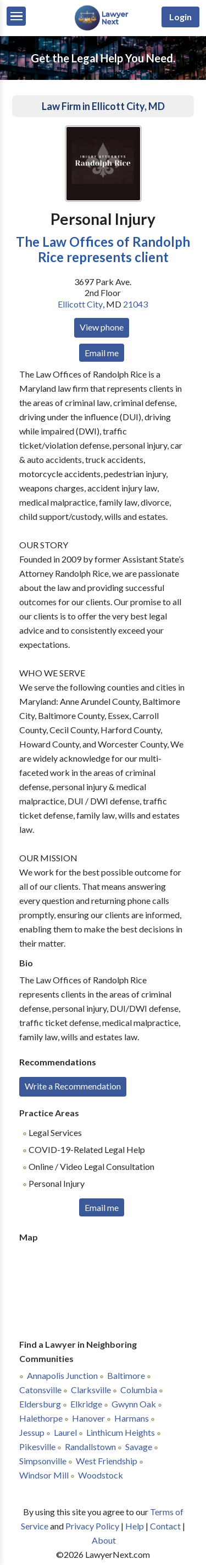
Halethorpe (41, 1418)
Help (134, 1526)
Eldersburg (40, 1404)
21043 (135, 304)
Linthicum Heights (120, 1432)
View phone (102, 327)
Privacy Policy (92, 1526)
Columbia (138, 1389)
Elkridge (86, 1404)
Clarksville (91, 1389)
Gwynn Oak (134, 1404)
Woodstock (100, 1475)
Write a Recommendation (73, 1086)
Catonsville (40, 1389)
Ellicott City (80, 304)
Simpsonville (42, 1461)
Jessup (31, 1432)
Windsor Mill (44, 1475)
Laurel (65, 1432)
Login (180, 16)
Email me (102, 352)
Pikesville (37, 1446)
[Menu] (16, 16)
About (104, 1540)
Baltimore (126, 1375)
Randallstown (90, 1446)
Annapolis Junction (62, 1375)
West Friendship (106, 1461)
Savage (138, 1446)
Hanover (88, 1418)
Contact (165, 1526)
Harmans (131, 1418)
